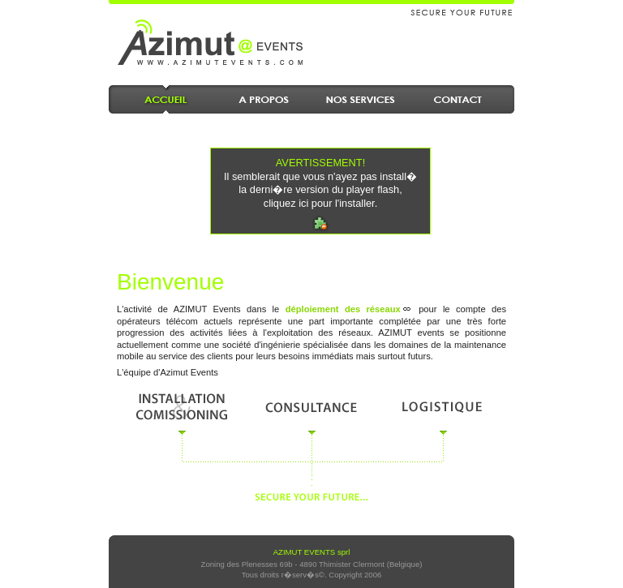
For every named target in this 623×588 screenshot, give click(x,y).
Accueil (165, 99)
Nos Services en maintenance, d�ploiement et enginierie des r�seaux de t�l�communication (360, 99)
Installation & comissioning (181, 406)
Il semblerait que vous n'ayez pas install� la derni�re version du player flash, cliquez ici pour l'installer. (320, 183)
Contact (457, 99)
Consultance (311, 406)
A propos (263, 99)
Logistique (441, 406)
